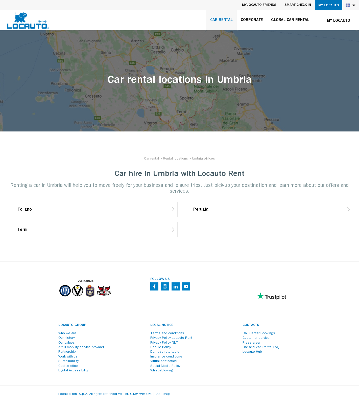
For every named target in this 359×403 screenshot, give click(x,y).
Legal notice (161, 325)
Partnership (67, 352)
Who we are (67, 333)
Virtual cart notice (163, 361)
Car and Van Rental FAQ (261, 347)
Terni (22, 230)
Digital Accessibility (73, 370)
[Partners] (85, 300)
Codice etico (68, 366)
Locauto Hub (252, 352)
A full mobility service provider (81, 347)
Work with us (68, 357)
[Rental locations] (175, 159)
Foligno (25, 210)
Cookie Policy (160, 347)
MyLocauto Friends (259, 5)
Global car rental (290, 20)
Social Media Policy (165, 366)
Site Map (163, 394)
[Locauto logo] (28, 20)
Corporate (252, 20)
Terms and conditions (167, 333)
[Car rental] (151, 159)
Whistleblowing (161, 370)
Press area (251, 343)
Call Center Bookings (259, 333)
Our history (66, 338)
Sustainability (68, 361)
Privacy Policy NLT (164, 343)
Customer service (256, 338)
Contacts (251, 325)
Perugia (200, 210)
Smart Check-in (297, 5)
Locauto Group (72, 325)
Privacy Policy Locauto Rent (171, 338)
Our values (66, 343)
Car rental (221, 20)
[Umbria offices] (203, 159)
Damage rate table (164, 352)
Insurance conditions (166, 357)
